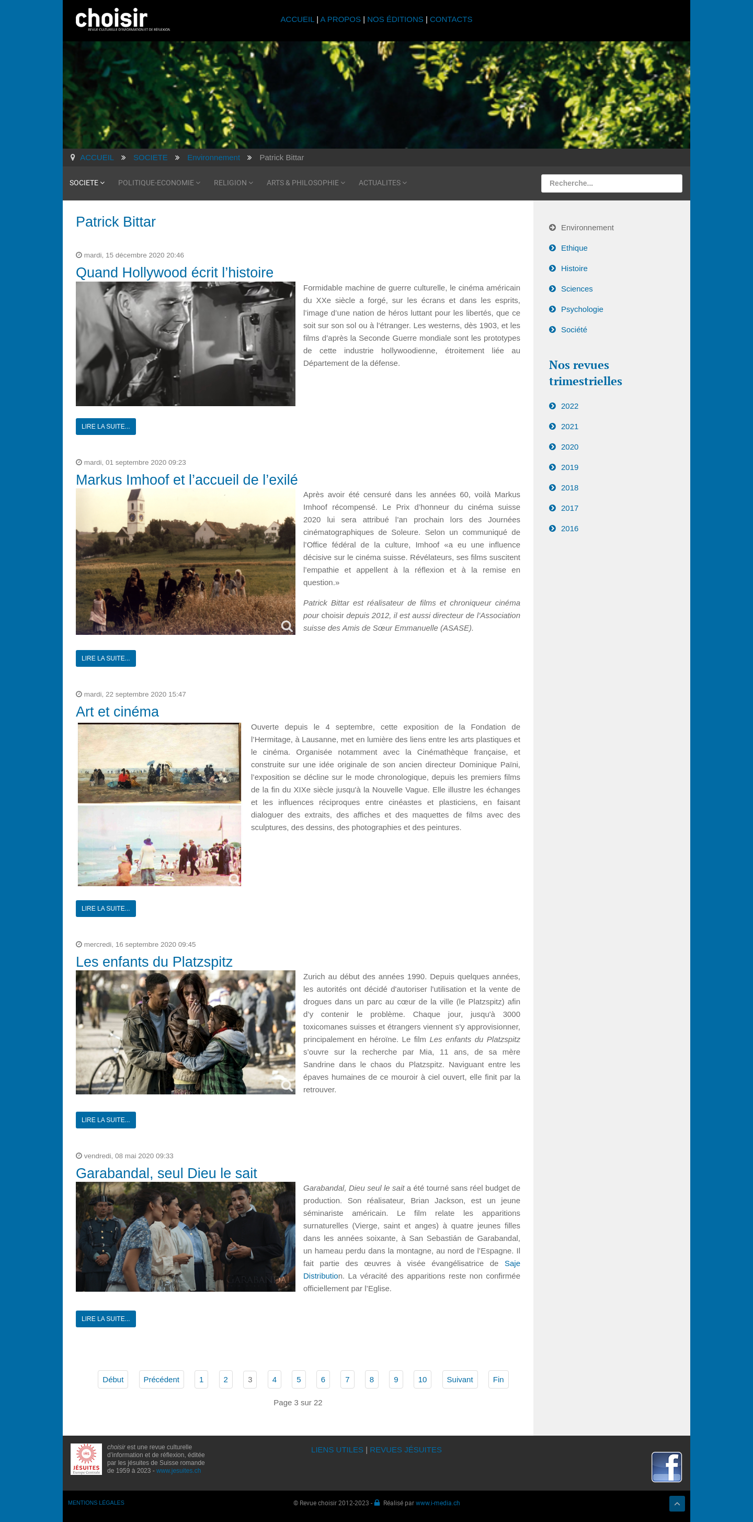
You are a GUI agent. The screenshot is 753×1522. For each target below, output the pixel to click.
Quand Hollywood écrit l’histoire (174, 273)
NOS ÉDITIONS (395, 19)
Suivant (460, 1379)
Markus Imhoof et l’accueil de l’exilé (187, 480)
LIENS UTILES (337, 1449)
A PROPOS (340, 19)
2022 (569, 405)
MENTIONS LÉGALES (96, 1502)
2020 (569, 446)
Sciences (577, 288)
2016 (569, 528)
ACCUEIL (299, 19)
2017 (569, 507)
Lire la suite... (106, 426)
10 (422, 1379)
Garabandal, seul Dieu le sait (166, 1173)
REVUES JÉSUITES (406, 1449)
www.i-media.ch (438, 1502)
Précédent (161, 1379)
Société (574, 329)
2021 (569, 426)
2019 (569, 467)
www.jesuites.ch (178, 1470)
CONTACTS (451, 19)
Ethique (574, 247)
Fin (498, 1379)
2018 (569, 487)
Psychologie (582, 309)
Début (112, 1379)
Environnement (587, 227)
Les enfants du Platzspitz (154, 962)
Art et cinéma (117, 712)
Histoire (574, 268)
